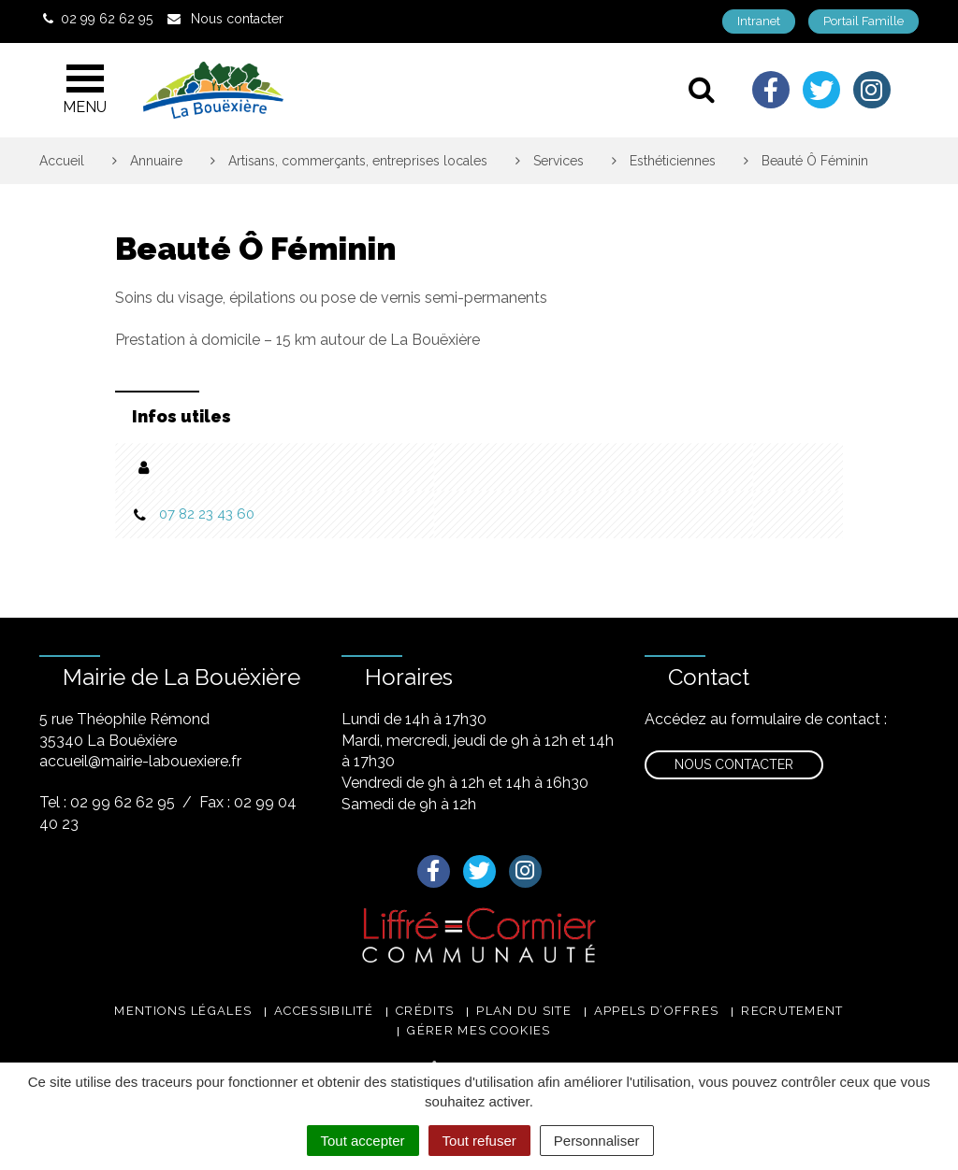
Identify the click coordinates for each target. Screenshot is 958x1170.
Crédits (425, 1011)
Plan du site (524, 1011)
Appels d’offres (656, 1011)
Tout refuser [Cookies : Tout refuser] (479, 1141)
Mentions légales (183, 1011)
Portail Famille (863, 21)
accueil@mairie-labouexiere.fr (140, 761)
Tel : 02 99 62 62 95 (107, 802)
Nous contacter (734, 764)
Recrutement (792, 1011)
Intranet (758, 21)
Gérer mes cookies (478, 1030)
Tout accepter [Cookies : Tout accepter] (363, 1141)
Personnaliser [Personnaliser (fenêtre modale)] (597, 1141)
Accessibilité (323, 1011)
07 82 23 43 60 (206, 514)
